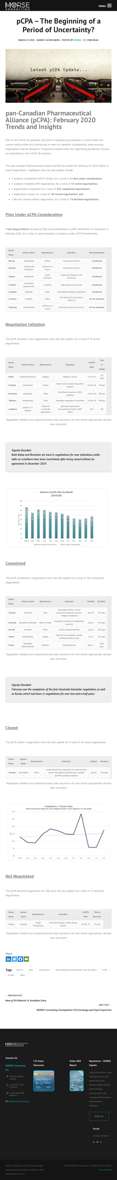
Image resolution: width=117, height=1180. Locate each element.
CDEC (31, 970)
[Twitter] (14, 959)
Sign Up (99, 1116)
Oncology (44, 970)
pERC (22, 975)
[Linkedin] (8, 959)
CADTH (19, 970)
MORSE (77, 40)
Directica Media (105, 1170)
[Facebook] (20, 959)
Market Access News (48, 40)
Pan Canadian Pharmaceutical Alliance (76, 970)
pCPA (104, 970)
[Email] (26, 959)
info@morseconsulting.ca (18, 1101)
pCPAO (11, 975)
